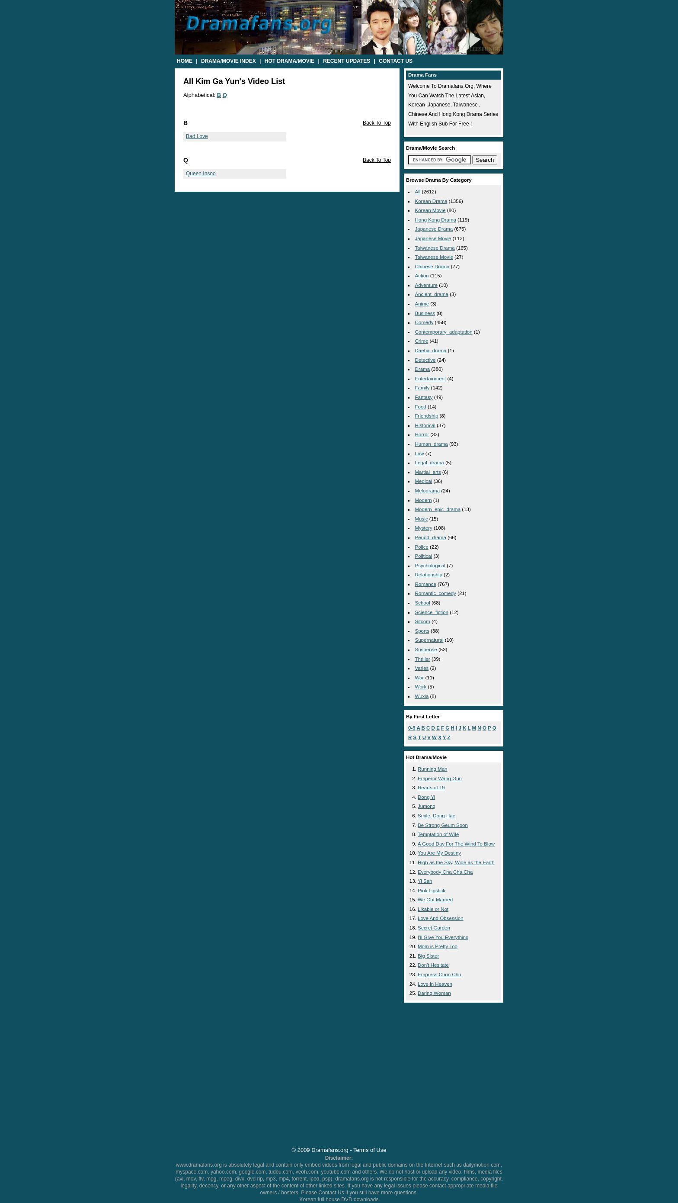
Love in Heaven (435, 984)
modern (423, 500)
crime (422, 341)
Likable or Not (433, 909)
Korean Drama (431, 201)
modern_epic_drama (438, 509)
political (423, 556)
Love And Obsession (441, 918)
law (419, 453)
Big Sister (428, 956)
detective (425, 360)
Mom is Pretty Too (437, 946)
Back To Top (377, 123)
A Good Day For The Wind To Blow (456, 843)
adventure (426, 285)
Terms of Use (369, 1150)
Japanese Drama (434, 229)
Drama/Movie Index (228, 61)
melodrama (427, 490)
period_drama (430, 537)
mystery (423, 528)
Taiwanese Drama (435, 248)
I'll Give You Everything (443, 937)
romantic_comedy (435, 593)
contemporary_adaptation (444, 332)
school (422, 602)
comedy (424, 322)
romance (425, 584)
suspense (426, 649)
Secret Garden (434, 927)
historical (425, 425)
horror (422, 434)
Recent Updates (346, 61)
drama (422, 369)
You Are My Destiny (439, 853)
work (421, 686)
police (422, 547)
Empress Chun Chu (439, 974)
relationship (428, 574)
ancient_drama (431, 294)
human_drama (431, 444)
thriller (422, 659)
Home (184, 61)
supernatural (429, 640)
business (425, 313)
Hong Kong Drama (435, 219)
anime (422, 303)
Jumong (426, 806)
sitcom (422, 621)
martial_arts (428, 472)
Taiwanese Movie (434, 257)
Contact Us (396, 61)
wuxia (422, 696)
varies (422, 668)
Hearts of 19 (431, 787)
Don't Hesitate (433, 965)
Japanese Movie (433, 238)
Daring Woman (434, 993)
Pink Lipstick (431, 890)
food (420, 406)
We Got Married (435, 899)
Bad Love (197, 136)
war (419, 677)
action (422, 275)
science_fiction (431, 612)
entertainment (430, 378)
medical (423, 481)
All (418, 191)
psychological (430, 565)
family (422, 387)
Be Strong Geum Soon (443, 825)
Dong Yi (426, 797)
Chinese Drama (432, 266)
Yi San (425, 881)
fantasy (424, 397)
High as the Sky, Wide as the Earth (456, 862)
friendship (426, 415)
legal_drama (429, 462)
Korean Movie (430, 210)
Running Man (433, 769)
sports (422, 631)
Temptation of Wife (438, 834)
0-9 (412, 727)
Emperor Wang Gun (440, 778)
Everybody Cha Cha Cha (445, 872)
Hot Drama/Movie (289, 61)
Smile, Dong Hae (436, 815)
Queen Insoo (201, 173)
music (421, 518)
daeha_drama (431, 350)
